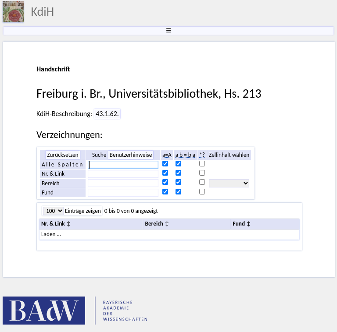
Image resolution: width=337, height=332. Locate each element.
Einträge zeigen (82, 211)
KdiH (42, 11)
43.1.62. (107, 113)
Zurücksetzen (62, 155)
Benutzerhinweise (131, 155)
